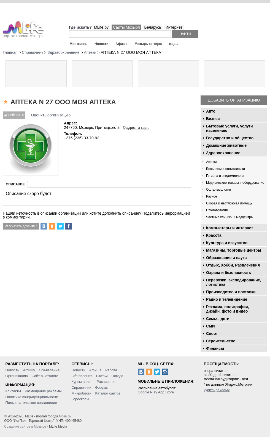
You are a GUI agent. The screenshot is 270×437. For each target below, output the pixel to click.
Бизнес (213, 118)
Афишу (29, 370)
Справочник (81, 387)
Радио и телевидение (226, 299)
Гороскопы (80, 399)
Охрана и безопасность (228, 272)
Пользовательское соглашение (31, 403)
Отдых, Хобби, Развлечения (233, 265)
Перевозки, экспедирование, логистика (233, 282)
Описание (15, 184)
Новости (101, 44)
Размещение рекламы (43, 391)
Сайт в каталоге (45, 376)
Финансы (215, 348)
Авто (210, 111)
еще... (173, 44)
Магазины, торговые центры (233, 250)
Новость (12, 370)
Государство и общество (229, 138)
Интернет (174, 27)
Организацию (17, 376)
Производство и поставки (231, 292)
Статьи (102, 376)
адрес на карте (138, 128)
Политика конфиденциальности (32, 397)
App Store (166, 392)
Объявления (82, 376)
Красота (214, 235)
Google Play (147, 392)
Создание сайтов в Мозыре (25, 426)
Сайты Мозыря (126, 27)
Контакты (13, 391)
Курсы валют (82, 382)
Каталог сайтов (108, 393)
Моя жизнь (78, 44)
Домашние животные (226, 145)
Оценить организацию (51, 115)
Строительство (220, 341)
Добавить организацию (234, 100)
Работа (111, 370)
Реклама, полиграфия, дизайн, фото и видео (227, 309)
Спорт (212, 333)
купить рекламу (217, 390)
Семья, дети (217, 318)
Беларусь (152, 27)
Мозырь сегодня (148, 44)
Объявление (49, 370)
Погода (117, 376)
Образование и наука (226, 257)
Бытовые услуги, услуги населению (229, 128)
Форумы (102, 387)
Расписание (107, 382)
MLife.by (101, 27)
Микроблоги (81, 393)
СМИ (210, 326)
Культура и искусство (226, 243)
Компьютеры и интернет (229, 228)
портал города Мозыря (23, 34)
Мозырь (65, 416)
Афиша (121, 44)
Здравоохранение (223, 153)
